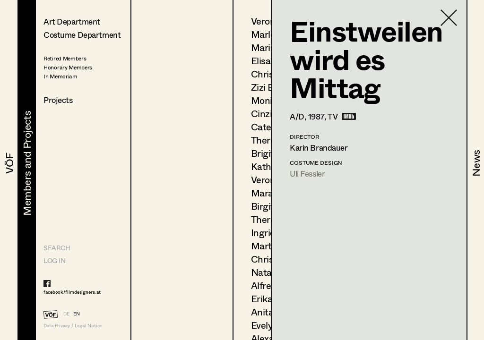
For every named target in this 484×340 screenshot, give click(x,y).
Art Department (71, 21)
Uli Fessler (307, 173)
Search (56, 248)
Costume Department (82, 34)
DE (66, 313)
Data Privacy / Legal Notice (72, 326)
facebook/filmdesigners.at (72, 292)
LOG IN (54, 260)
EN (76, 313)
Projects (58, 100)
